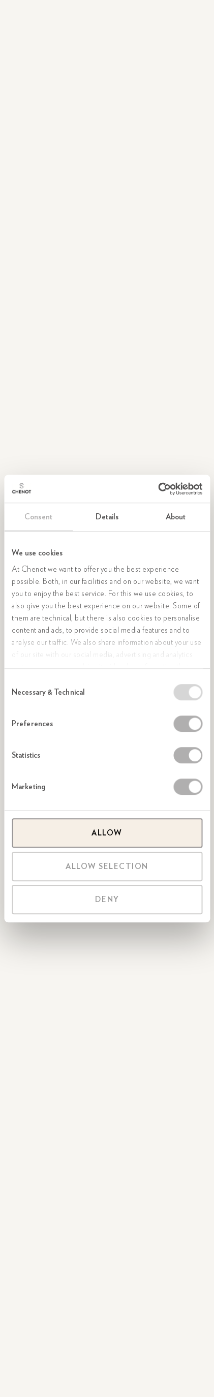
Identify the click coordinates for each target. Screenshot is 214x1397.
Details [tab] (107, 516)
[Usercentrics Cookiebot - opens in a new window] (157, 488)
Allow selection (107, 866)
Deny (107, 899)
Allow (107, 832)
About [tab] (176, 516)
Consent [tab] (38, 516)
